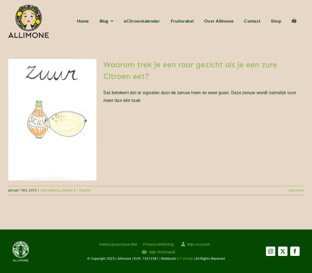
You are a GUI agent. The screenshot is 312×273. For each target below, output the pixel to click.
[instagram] (270, 251)
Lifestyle (66, 190)
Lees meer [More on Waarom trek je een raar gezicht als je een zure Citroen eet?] (296, 190)
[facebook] (295, 251)
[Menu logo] (28, 6)
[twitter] (282, 251)
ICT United (185, 259)
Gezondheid (50, 190)
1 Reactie (84, 190)
